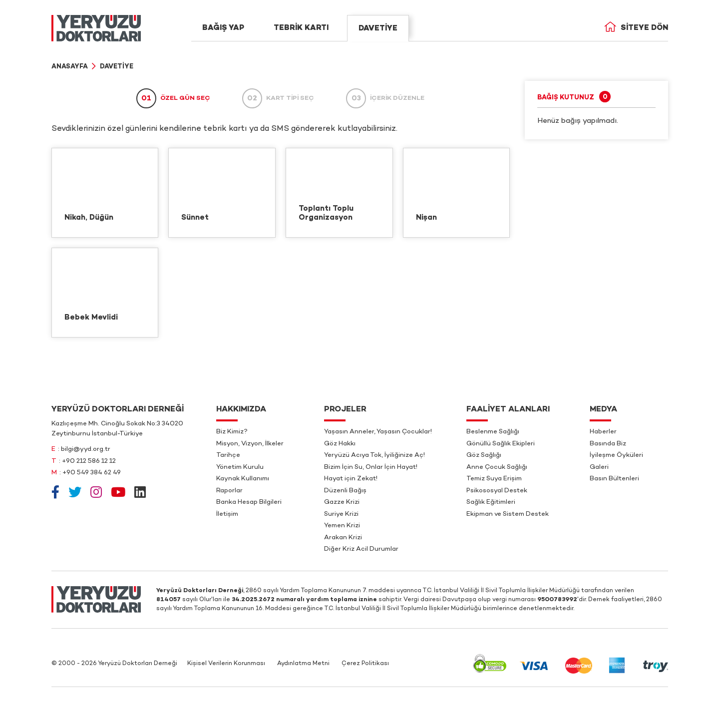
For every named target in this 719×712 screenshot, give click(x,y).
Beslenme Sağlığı (492, 432)
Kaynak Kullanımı (242, 479)
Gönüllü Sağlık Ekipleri (500, 444)
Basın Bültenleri (614, 479)
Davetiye (116, 67)
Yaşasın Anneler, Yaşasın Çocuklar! (378, 432)
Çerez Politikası (365, 663)
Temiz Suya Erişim (494, 479)
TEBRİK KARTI (301, 27)
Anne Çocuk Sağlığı (496, 467)
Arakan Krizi (343, 538)
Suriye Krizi (341, 514)
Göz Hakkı (340, 444)
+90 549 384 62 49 (91, 473)
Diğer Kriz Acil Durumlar (361, 549)
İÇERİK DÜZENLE (385, 98)
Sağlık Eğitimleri (490, 502)
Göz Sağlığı (483, 455)
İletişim (227, 514)
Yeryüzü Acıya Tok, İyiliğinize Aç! (374, 455)
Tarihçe (228, 455)
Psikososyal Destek (496, 491)
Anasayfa (69, 67)
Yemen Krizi (342, 526)
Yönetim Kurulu (240, 467)
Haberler (603, 432)
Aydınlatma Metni (303, 663)
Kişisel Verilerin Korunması (226, 663)
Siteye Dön (636, 27)
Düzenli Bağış (345, 491)
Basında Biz (608, 444)
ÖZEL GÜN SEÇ (173, 98)
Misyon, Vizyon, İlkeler (250, 444)
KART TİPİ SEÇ (278, 98)
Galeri (599, 467)
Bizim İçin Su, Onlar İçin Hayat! (370, 467)
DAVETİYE (378, 28)
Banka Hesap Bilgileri (249, 502)
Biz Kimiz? (232, 432)
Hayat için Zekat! (350, 479)
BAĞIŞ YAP (223, 27)
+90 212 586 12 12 (89, 461)
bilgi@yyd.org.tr (85, 449)
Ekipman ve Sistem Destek (507, 514)
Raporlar (229, 491)
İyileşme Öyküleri (616, 455)
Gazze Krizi (342, 502)
